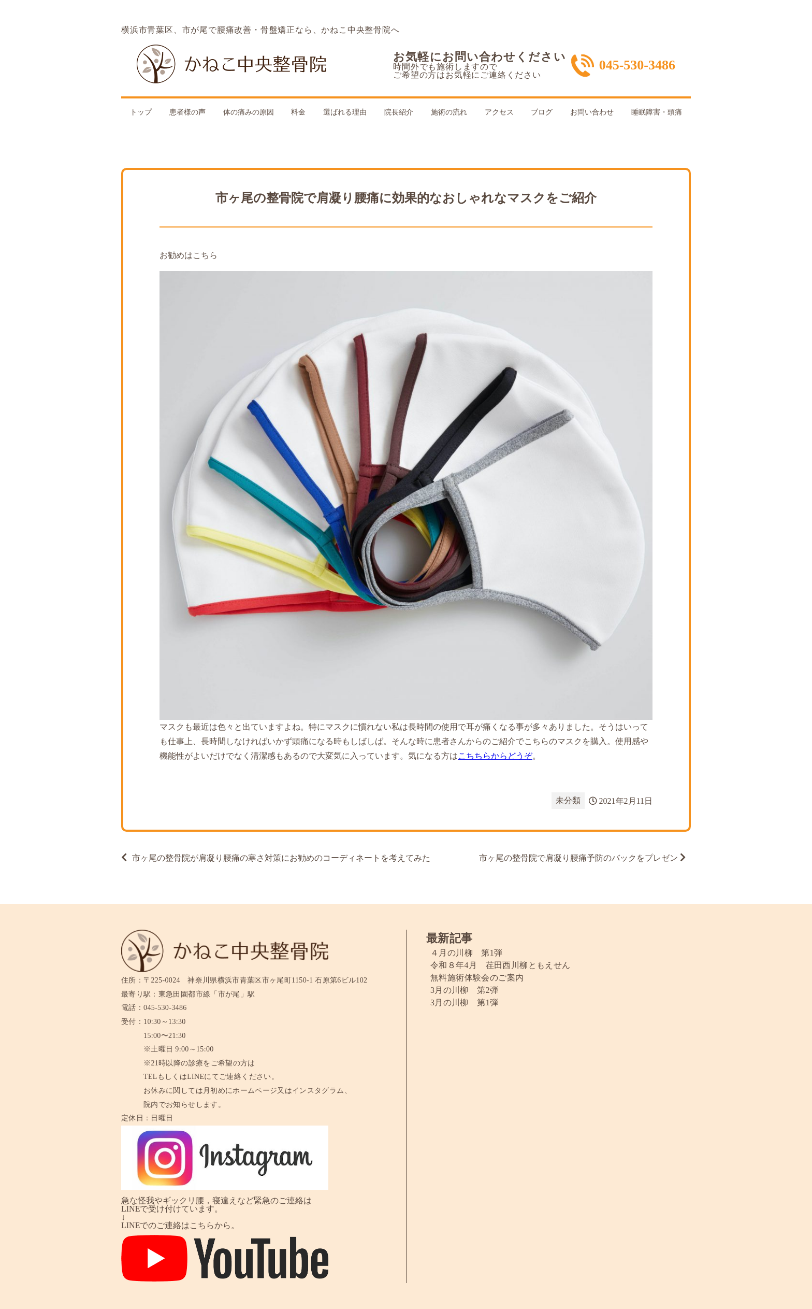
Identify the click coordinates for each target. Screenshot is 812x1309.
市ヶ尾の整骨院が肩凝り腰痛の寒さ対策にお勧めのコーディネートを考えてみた (281, 857)
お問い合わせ (592, 112)
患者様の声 (187, 112)
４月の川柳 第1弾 (466, 952)
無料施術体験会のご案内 (477, 977)
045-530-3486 (637, 65)
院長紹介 (398, 112)
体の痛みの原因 (248, 112)
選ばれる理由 (345, 112)
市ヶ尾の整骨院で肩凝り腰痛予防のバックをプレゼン (578, 857)
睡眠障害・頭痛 (656, 112)
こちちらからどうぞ (495, 755)
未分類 (568, 800)
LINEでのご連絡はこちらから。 (180, 1225)
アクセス (499, 112)
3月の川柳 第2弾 (464, 990)
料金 (298, 112)
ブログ (542, 112)
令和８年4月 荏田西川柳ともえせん (500, 965)
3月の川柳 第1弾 (464, 1002)
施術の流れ (449, 112)
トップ (141, 112)
